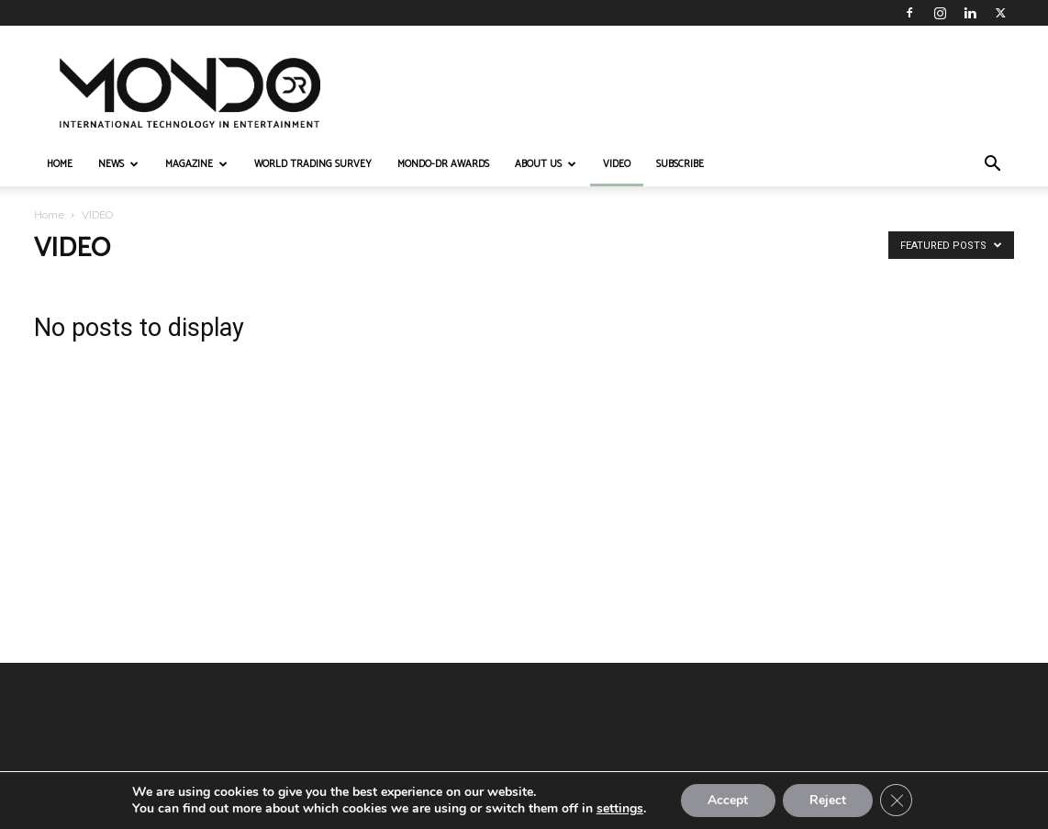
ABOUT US (545, 164)
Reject (827, 800)
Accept (727, 800)
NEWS (118, 164)
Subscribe (680, 164)
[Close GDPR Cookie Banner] (897, 800)
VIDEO (616, 164)
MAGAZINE (196, 164)
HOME (59, 164)
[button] (992, 165)
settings (618, 809)
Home (49, 214)
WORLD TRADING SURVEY (313, 164)
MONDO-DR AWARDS (443, 164)
